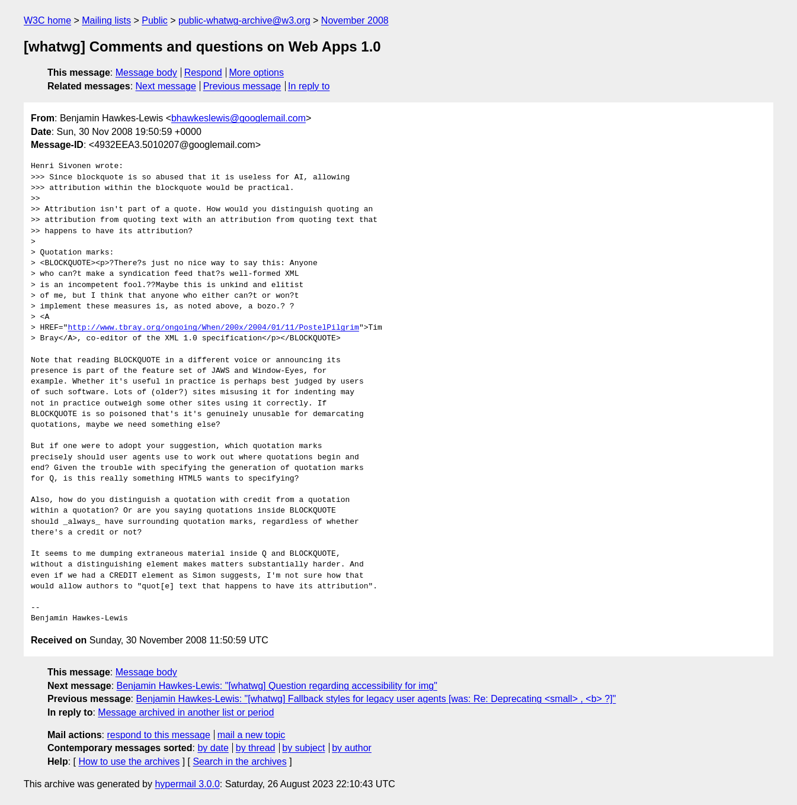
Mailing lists (106, 20)
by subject (303, 748)
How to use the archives (129, 761)
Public (155, 20)
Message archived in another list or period (186, 712)
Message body (146, 72)
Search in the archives (239, 761)
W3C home (47, 20)
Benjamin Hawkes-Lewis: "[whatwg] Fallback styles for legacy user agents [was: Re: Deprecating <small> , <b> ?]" (376, 699)
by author (352, 748)
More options (256, 72)
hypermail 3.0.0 (187, 784)
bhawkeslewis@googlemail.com (238, 118)
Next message (166, 86)
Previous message (242, 86)
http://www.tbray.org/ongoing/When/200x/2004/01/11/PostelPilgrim (213, 328)
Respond (203, 72)
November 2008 (355, 20)
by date (212, 748)
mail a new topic (251, 735)
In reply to (308, 86)
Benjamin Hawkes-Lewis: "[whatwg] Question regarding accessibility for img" (277, 686)
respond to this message (158, 735)
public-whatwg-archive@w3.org (244, 20)
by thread (256, 748)
